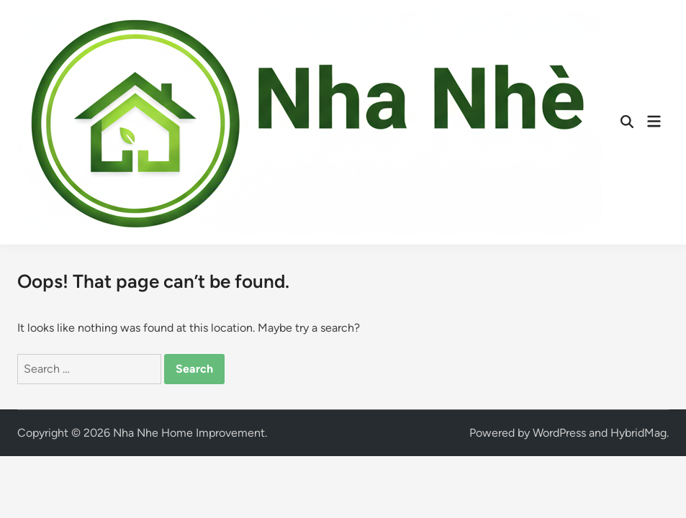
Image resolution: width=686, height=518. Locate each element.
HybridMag (638, 433)
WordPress (559, 433)
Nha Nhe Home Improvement (189, 433)
